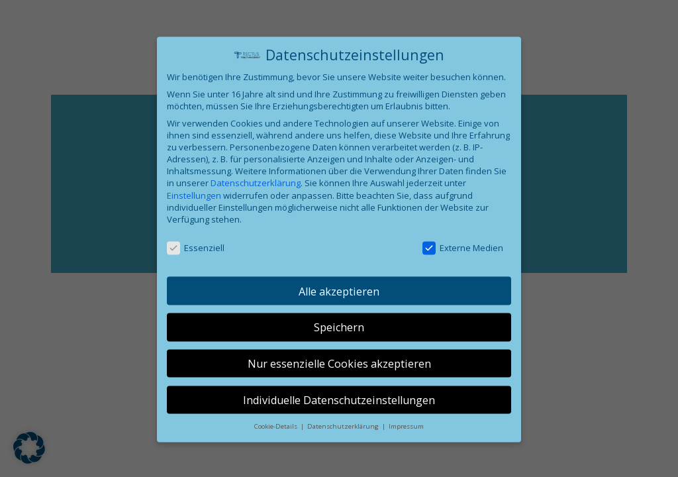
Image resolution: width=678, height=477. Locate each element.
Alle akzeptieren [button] (339, 298)
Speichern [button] (339, 334)
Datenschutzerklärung (256, 190)
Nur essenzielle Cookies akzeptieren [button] (339, 370)
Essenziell (195, 254)
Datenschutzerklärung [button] (344, 433)
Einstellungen (194, 202)
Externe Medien (462, 254)
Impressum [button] (406, 433)
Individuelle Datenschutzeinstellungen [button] (339, 406)
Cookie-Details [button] (276, 433)
